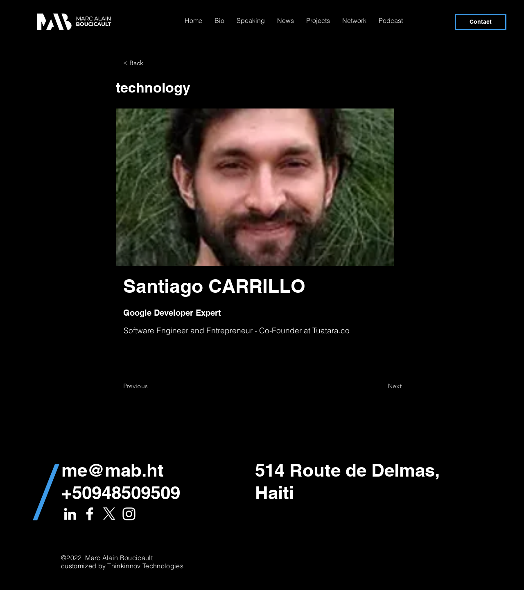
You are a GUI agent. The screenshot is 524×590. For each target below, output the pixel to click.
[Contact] (480, 22)
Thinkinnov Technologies (145, 566)
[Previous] (150, 386)
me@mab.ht (112, 470)
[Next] (381, 386)
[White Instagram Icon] (129, 513)
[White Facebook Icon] (89, 513)
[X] (109, 513)
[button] (150, 63)
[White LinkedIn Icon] (70, 513)
